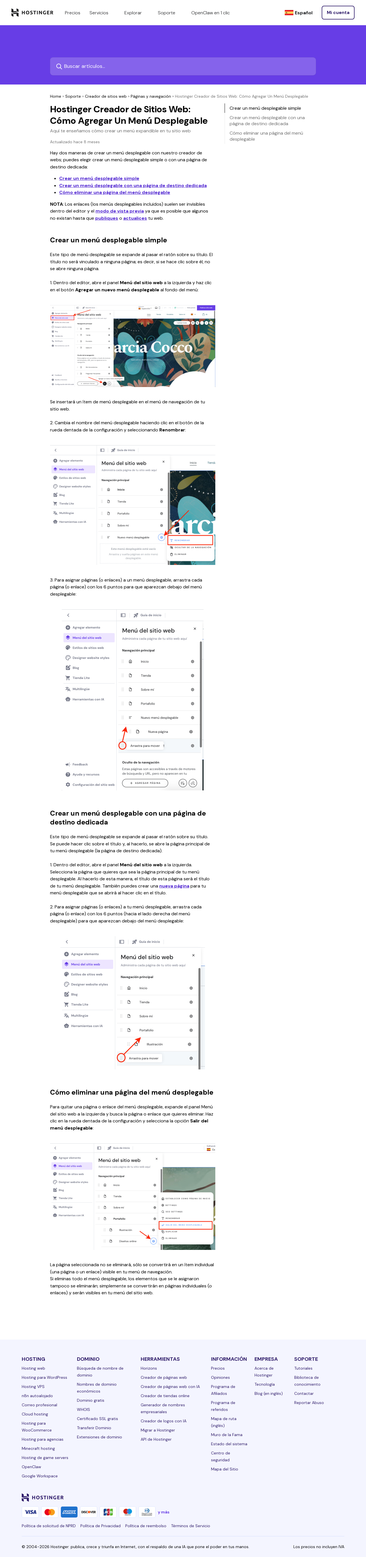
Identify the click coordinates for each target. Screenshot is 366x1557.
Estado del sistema (229, 1443)
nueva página (174, 886)
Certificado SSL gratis (97, 1418)
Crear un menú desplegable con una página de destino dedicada (133, 185)
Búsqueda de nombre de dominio (100, 1372)
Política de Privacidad (100, 1525)
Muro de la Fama (226, 1434)
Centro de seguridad (220, 1456)
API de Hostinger (156, 1439)
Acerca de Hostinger (264, 1372)
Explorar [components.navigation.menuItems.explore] (136, 12)
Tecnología (264, 1384)
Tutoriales (303, 1368)
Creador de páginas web (164, 1377)
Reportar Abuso (309, 1402)
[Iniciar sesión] (338, 12)
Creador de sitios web (106, 96)
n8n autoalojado (37, 1395)
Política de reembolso (145, 1525)
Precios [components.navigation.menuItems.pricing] (72, 13)
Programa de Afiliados (223, 1390)
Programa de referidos (223, 1406)
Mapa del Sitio (224, 1469)
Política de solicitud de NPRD (49, 1525)
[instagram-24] (295, 1497)
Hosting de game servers (45, 1457)
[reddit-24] (329, 1497)
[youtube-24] (318, 1497)
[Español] (299, 13)
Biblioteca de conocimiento (307, 1381)
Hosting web (33, 1368)
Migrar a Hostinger (158, 1430)
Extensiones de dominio (99, 1437)
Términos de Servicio (190, 1525)
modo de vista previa (120, 211)
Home (55, 96)
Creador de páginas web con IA (170, 1386)
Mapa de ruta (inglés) (223, 1422)
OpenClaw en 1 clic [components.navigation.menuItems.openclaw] (210, 13)
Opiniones (220, 1377)
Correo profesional (39, 1404)
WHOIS (83, 1409)
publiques (106, 218)
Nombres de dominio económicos (97, 1388)
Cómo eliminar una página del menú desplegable (114, 192)
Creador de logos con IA (163, 1421)
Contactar (304, 1393)
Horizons (149, 1368)
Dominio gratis (90, 1400)
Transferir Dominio (94, 1427)
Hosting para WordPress (44, 1377)
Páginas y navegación (151, 96)
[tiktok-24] (340, 1497)
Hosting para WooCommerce (37, 1427)
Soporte (73, 96)
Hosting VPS (33, 1386)
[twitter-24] (306, 1497)
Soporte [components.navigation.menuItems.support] (170, 12)
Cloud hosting (35, 1414)
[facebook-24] (283, 1497)
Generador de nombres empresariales (163, 1408)
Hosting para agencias (42, 1439)
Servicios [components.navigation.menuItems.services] (102, 12)
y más (164, 1512)
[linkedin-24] (272, 1497)
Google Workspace (40, 1476)
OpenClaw (31, 1466)
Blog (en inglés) (268, 1393)
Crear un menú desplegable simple (99, 178)
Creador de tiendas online (165, 1395)
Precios (218, 1368)
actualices (135, 218)
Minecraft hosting (38, 1448)
